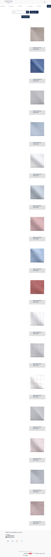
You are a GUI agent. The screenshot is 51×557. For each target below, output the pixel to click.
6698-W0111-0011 (37, 490)
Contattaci (8, 534)
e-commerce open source (39, 553)
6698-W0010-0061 (37, 142)
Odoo (30, 553)
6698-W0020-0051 (37, 237)
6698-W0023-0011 (37, 269)
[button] (34, 12)
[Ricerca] (27, 12)
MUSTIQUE (36, 49)
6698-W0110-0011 (37, 427)
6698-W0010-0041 (37, 111)
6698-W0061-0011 (37, 363)
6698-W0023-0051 (37, 300)
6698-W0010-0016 (37, 79)
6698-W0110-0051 (37, 458)
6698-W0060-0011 (37, 332)
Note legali (25, 555)
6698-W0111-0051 (37, 521)
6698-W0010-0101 (37, 174)
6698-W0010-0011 (37, 47)
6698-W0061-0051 (37, 395)
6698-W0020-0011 (37, 205)
